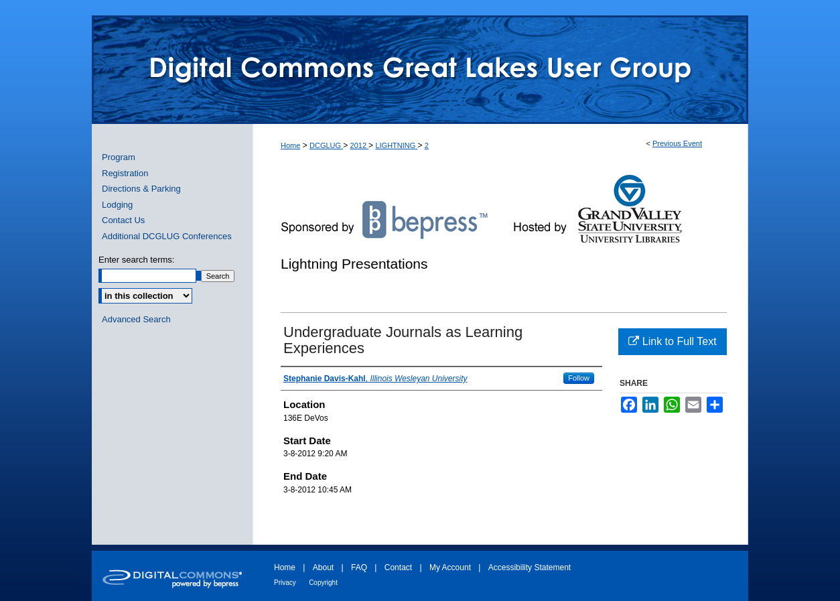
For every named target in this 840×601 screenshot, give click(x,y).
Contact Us (123, 220)
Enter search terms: (136, 260)
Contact (398, 567)
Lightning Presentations (354, 263)
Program (118, 157)
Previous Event (677, 143)
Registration (125, 173)
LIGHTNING (396, 145)
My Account (450, 567)
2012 (359, 145)
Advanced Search (136, 319)
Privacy (285, 582)
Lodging (117, 205)
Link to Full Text (672, 341)
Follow (578, 378)
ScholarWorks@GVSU (420, 69)
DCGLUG (326, 145)
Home (290, 145)
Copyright (323, 582)
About (323, 567)
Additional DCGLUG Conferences (167, 236)
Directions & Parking (141, 189)
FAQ (359, 567)
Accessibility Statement (529, 567)
